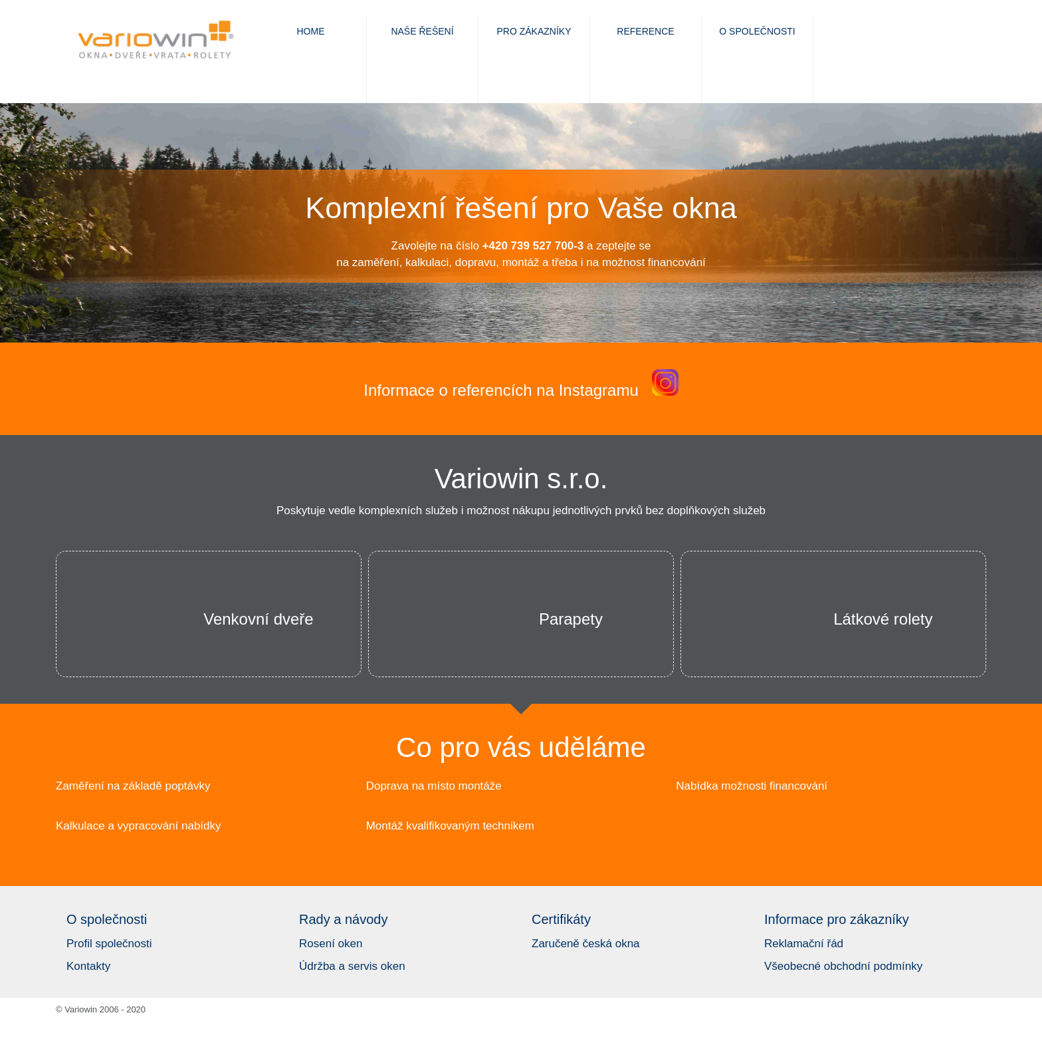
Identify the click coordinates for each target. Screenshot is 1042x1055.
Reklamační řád (803, 943)
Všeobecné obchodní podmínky (843, 966)
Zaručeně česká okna (586, 943)
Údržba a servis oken (352, 966)
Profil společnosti (109, 943)
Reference (645, 31)
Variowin (155, 41)
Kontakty (88, 966)
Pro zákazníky (533, 31)
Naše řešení (422, 31)
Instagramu (599, 390)
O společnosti (757, 31)
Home (311, 31)
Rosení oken (330, 943)
